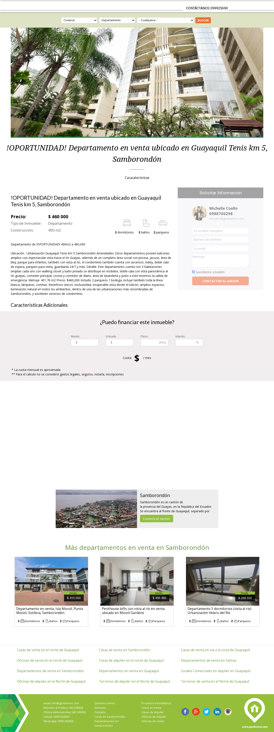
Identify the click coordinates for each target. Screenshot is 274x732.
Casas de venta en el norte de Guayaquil (48, 650)
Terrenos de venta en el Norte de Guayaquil (215, 681)
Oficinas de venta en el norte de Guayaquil (49, 660)
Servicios (100, 708)
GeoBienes (137, 5)
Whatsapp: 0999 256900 (58, 721)
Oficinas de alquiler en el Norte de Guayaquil (51, 681)
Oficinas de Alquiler (153, 717)
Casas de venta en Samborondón (124, 650)
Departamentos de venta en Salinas (209, 660)
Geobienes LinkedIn (217, 712)
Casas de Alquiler (152, 712)
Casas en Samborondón (109, 717)
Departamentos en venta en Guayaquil (129, 671)
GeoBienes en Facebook (185, 712)
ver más (51, 591)
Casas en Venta (151, 708)
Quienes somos (104, 703)
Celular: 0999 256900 (56, 717)
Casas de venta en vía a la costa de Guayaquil (215, 650)
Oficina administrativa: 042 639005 (64, 712)
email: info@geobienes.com (61, 703)
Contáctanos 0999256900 (207, 8)
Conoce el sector (156, 518)
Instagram (228, 712)
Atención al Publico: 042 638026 (63, 708)
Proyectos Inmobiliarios (156, 703)
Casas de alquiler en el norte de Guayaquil (131, 660)
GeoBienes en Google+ (196, 712)
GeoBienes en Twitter (206, 712)
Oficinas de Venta (152, 721)
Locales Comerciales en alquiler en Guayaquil (215, 671)
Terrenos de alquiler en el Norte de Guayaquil (134, 681)
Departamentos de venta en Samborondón (50, 671)
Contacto (100, 712)
